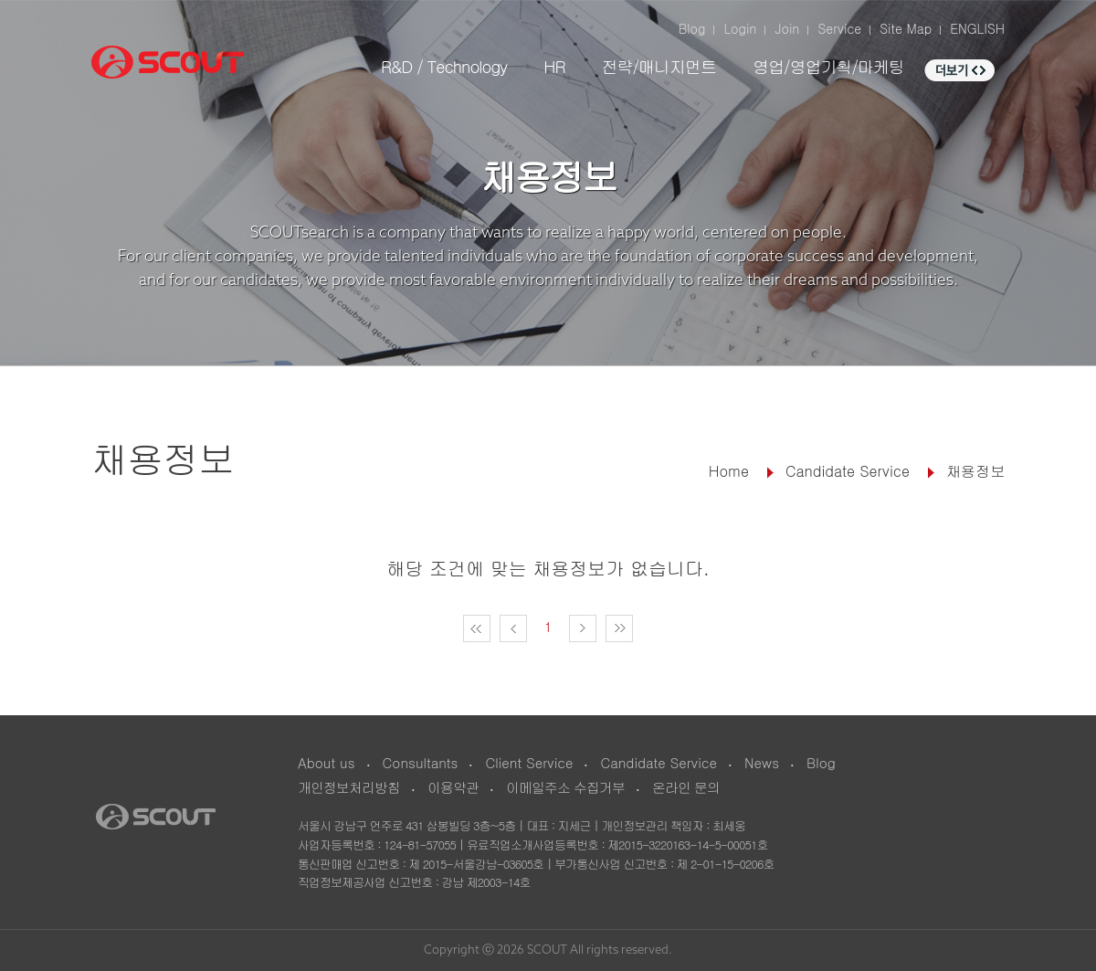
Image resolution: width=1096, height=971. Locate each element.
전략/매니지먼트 (658, 66)
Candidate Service (658, 762)
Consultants (420, 762)
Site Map (906, 28)
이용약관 (453, 787)
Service (839, 28)
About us (326, 762)
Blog (692, 28)
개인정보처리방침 (349, 787)
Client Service (529, 762)
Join (787, 28)
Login (739, 28)
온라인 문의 (686, 787)
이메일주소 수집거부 (565, 787)
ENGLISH (977, 28)
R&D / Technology (444, 66)
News (761, 762)
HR (553, 66)
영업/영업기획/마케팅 (828, 66)
